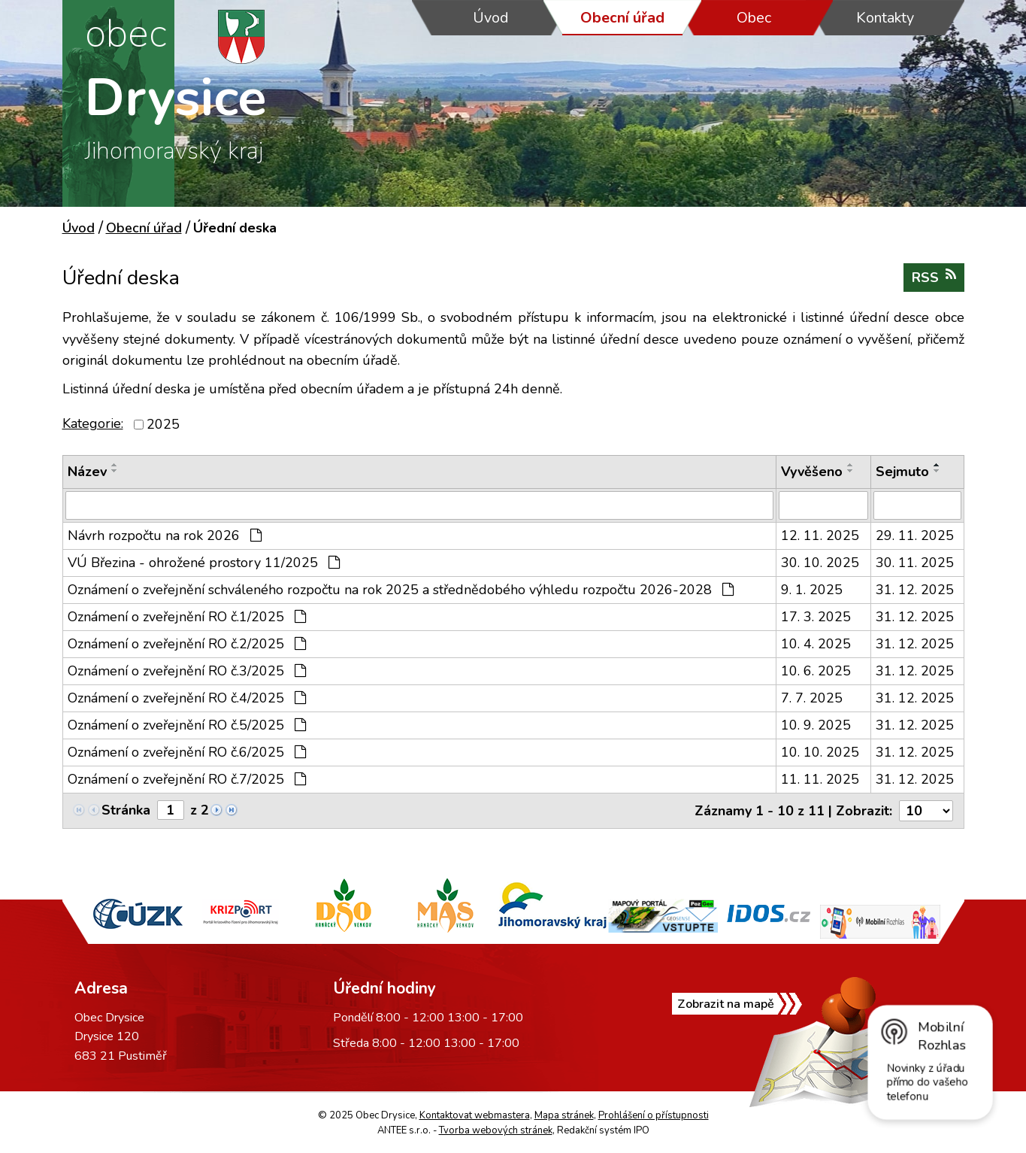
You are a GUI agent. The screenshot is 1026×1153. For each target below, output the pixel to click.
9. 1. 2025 (812, 590)
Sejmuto (902, 472)
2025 (163, 424)
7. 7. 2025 (812, 698)
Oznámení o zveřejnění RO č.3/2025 (187, 671)
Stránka (125, 810)
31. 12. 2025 (915, 590)
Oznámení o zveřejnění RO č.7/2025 (187, 779)
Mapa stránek (564, 1115)
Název (87, 472)
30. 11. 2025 (915, 563)
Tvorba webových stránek (495, 1130)
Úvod (491, 18)
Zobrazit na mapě (725, 1004)
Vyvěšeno (812, 472)
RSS (934, 277)
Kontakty (885, 18)
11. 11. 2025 (820, 779)
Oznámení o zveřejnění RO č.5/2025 (187, 725)
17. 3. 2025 (816, 617)
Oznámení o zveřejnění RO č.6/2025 (187, 752)
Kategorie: (92, 423)
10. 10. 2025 (820, 752)
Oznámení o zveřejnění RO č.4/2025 (187, 698)
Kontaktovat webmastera (474, 1115)
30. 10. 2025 (820, 563)
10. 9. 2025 (816, 725)
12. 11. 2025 (820, 535)
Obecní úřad (622, 18)
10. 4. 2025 (816, 644)
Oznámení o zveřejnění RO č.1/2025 (187, 617)
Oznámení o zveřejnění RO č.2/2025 (187, 644)
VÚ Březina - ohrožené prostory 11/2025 (204, 563)
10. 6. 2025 (816, 671)
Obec (754, 18)
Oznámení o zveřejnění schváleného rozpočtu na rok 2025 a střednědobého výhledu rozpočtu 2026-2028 (401, 590)
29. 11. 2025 (915, 535)
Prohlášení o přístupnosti (653, 1115)
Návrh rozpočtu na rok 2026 (165, 535)
